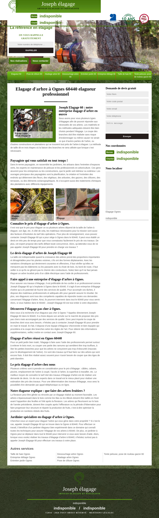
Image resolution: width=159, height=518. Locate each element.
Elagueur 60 (16, 74)
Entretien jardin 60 (88, 74)
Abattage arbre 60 (52, 74)
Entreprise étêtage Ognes (22, 457)
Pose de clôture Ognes (68, 460)
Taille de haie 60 (124, 74)
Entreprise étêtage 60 (107, 74)
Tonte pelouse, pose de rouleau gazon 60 (142, 75)
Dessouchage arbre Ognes (70, 454)
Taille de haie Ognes (20, 454)
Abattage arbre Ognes (68, 457)
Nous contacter (40, 61)
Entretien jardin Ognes (21, 460)
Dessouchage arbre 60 (70, 75)
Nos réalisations (18, 61)
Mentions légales (101, 513)
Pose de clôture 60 (34, 74)
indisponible (110, 3)
